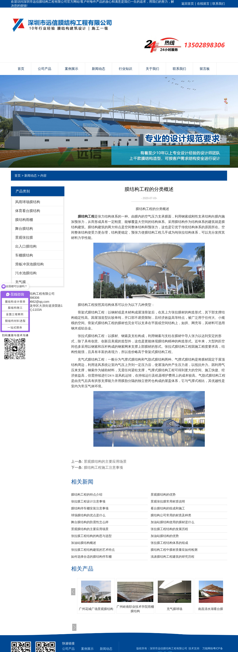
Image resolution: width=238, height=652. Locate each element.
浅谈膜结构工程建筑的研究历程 (172, 556)
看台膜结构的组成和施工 (168, 508)
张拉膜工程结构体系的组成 (169, 543)
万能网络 (207, 648)
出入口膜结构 (26, 246)
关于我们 (152, 69)
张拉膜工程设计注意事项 (88, 501)
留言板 (205, 69)
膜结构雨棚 (24, 220)
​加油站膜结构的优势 (165, 536)
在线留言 (203, 3)
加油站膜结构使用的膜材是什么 (172, 522)
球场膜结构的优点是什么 (88, 515)
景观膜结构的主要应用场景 (105, 461)
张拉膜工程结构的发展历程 (169, 529)
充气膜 (20, 282)
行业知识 (125, 69)
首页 (21, 69)
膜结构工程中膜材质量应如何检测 (174, 549)
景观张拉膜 (24, 237)
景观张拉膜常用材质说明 (168, 501)
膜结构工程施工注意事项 (103, 467)
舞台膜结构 (24, 228)
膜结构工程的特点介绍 (86, 494)
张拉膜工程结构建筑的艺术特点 (93, 549)
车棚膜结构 (24, 255)
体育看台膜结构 (27, 211)
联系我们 (218, 3)
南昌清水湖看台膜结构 (213, 609)
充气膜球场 (174, 609)
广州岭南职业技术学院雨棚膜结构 (135, 609)
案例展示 (71, 69)
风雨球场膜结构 (27, 202)
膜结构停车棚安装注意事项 (90, 508)
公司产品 (44, 69)
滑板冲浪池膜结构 (29, 264)
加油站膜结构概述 (83, 543)
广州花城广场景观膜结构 (96, 609)
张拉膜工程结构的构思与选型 (91, 536)
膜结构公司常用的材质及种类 (171, 515)
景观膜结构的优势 (163, 494)
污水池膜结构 (26, 273)
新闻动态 (98, 69)
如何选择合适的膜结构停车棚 (91, 556)
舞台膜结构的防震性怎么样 (90, 522)
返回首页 (187, 3)
